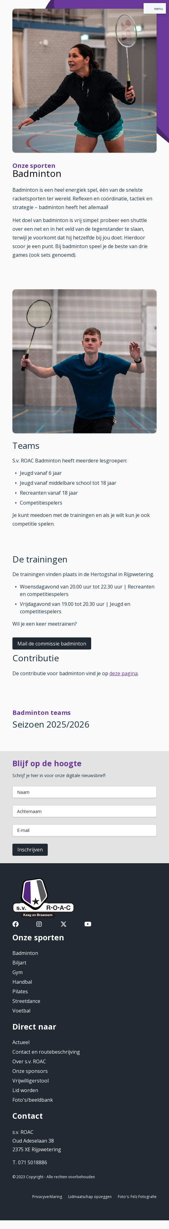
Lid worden (25, 1090)
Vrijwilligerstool (30, 1080)
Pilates (20, 991)
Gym (17, 972)
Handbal (22, 981)
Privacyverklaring (47, 1196)
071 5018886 (32, 1162)
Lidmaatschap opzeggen (90, 1196)
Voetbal (21, 1010)
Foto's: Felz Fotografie (137, 1196)
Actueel (20, 1042)
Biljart (19, 962)
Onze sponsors (30, 1071)
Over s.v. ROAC (29, 1061)
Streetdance (26, 1001)
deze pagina (123, 673)
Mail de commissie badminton (51, 643)
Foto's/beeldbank (32, 1099)
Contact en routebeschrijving (46, 1051)
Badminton (25, 953)
